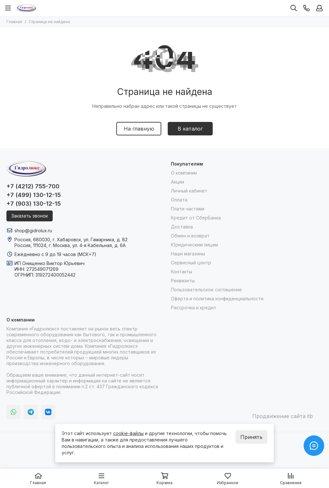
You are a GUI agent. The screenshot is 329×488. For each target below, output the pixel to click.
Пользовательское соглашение (206, 289)
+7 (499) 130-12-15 (33, 195)
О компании (184, 173)
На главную (139, 128)
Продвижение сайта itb (282, 416)
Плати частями (187, 208)
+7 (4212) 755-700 (32, 186)
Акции (177, 181)
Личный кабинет (189, 190)
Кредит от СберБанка (196, 217)
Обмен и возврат (190, 235)
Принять (251, 437)
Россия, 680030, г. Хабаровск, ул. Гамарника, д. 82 (71, 239)
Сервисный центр (191, 262)
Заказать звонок (29, 215)
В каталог (190, 128)
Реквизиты (183, 280)
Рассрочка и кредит (193, 307)
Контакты (181, 271)
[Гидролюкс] (26, 8)
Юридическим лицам (194, 244)
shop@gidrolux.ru (33, 230)
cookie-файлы (128, 433)
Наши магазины (188, 253)
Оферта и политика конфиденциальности (217, 298)
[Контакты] (306, 8)
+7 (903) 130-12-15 (33, 203)
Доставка (182, 226)
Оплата (179, 199)
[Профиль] (319, 8)
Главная (14, 21)
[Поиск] (293, 8)
